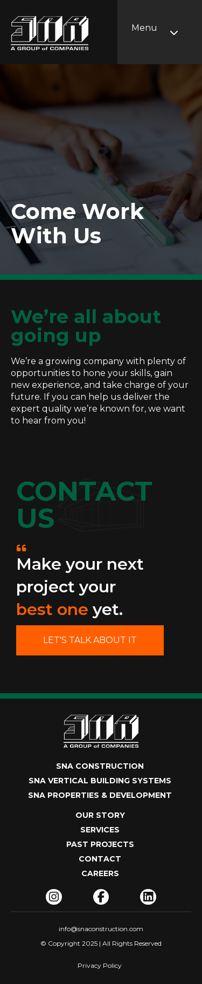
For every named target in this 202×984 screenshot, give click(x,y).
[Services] (101, 832)
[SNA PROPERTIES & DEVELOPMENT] (101, 798)
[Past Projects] (101, 847)
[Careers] (101, 876)
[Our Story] (101, 818)
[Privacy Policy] (99, 966)
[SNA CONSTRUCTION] (101, 769)
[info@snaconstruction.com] (101, 929)
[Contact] (101, 862)
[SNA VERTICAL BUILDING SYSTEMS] (101, 783)
